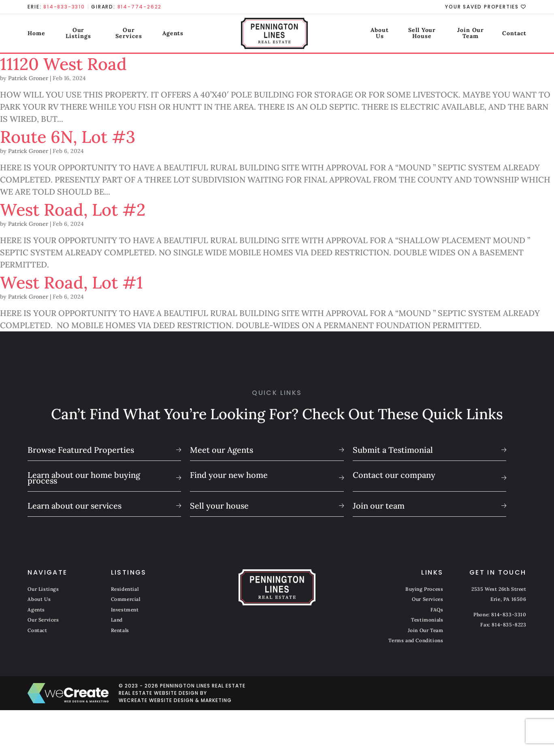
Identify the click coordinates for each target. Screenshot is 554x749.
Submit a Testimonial (393, 450)
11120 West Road (73, 63)
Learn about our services (74, 506)
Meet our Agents (221, 450)
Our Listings (81, 34)
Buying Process (424, 589)
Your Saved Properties (485, 6)
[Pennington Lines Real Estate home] (277, 34)
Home (36, 34)
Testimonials (427, 620)
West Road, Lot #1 (83, 281)
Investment (125, 610)
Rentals (120, 630)
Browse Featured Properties (81, 450)
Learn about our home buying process (84, 478)
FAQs (436, 610)
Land (117, 620)
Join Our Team (463, 34)
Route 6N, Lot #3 (79, 135)
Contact (514, 34)
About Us (346, 34)
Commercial (126, 599)
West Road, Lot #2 (85, 208)
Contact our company (394, 475)
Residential (125, 589)
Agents (184, 34)
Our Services (137, 34)
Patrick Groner (28, 78)
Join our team (379, 506)
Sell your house (219, 506)
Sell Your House (400, 34)
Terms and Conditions (415, 640)
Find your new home (229, 475)
